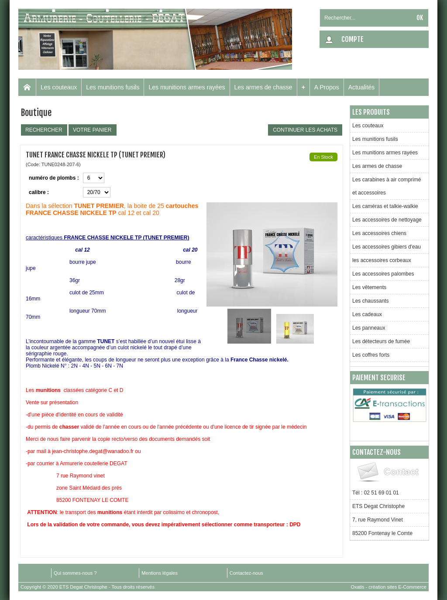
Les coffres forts (370, 355)
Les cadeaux (367, 314)
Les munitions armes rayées (186, 87)
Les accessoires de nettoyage (387, 220)
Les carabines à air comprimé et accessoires (386, 186)
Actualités (361, 87)
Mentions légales (159, 573)
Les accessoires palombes (383, 274)
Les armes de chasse (263, 87)
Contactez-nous (246, 573)
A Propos (326, 87)
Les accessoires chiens (379, 233)
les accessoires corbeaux (381, 260)
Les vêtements (369, 287)
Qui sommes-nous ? (75, 573)
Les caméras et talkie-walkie (385, 206)
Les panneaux (368, 328)
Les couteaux (59, 87)
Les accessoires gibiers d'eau (386, 247)
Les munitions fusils (112, 87)
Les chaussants (370, 301)
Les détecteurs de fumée (381, 341)
